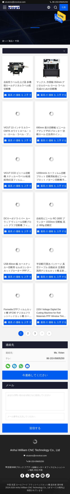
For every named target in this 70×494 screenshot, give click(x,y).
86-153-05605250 (59, 2)
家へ (4, 41)
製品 (11, 41)
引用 (64, 7)
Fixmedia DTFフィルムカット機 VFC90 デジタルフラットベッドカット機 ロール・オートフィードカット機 (17, 316)
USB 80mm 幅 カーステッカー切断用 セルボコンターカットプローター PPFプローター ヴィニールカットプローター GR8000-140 (17, 271)
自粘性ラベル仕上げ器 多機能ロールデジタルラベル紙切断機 (17, 85)
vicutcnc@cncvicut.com (14, 2)
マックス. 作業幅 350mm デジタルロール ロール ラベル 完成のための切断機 (50, 85)
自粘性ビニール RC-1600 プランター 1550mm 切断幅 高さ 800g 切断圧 (50, 221)
